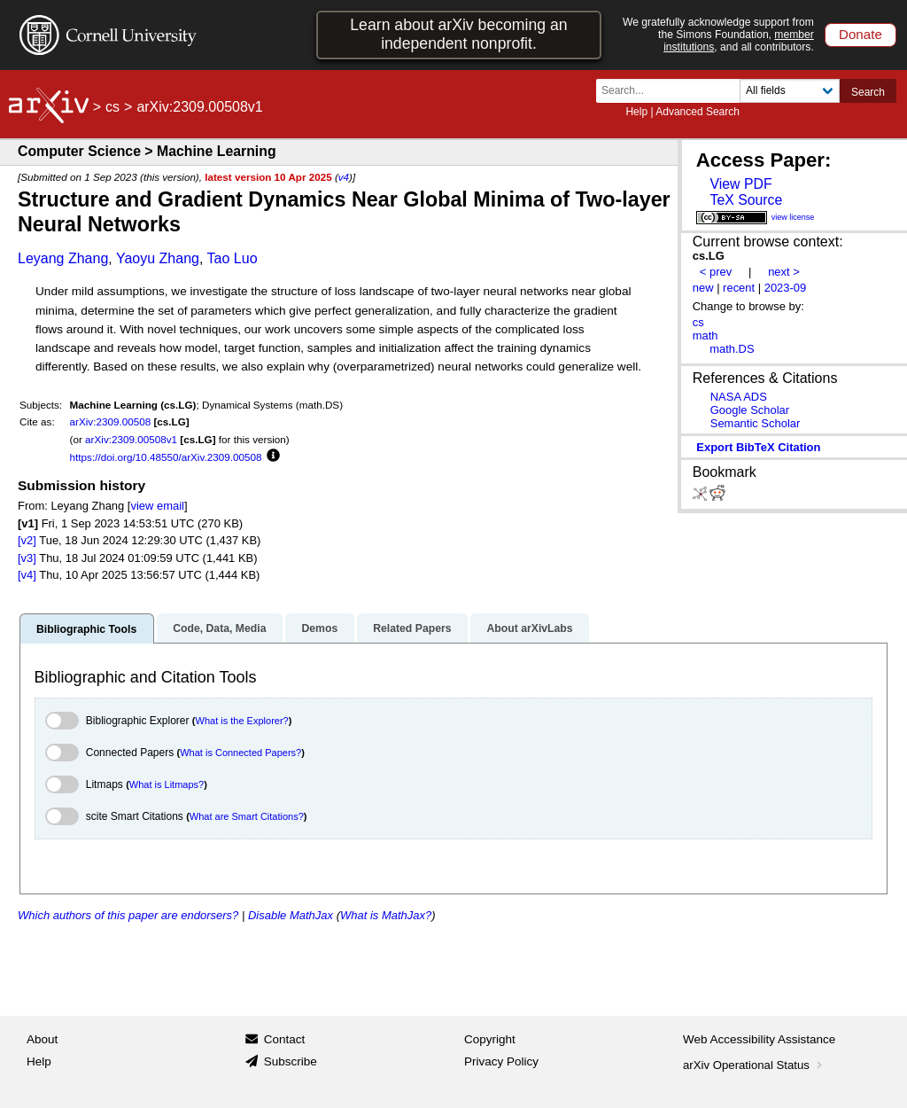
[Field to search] (790, 91)
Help (636, 111)
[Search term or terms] (673, 91)
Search (868, 92)
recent (739, 287)
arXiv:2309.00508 (110, 421)
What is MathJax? (385, 915)
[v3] (27, 558)
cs (112, 106)
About (42, 1039)
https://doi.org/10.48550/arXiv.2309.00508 (166, 457)
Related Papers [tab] (412, 628)
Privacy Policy (501, 1061)
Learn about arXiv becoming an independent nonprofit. (458, 34)
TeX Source (745, 199)
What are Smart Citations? (247, 816)
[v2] (27, 540)
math (705, 335)
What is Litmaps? (166, 784)
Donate (860, 34)
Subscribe (290, 1061)
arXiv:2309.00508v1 (131, 439)
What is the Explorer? (242, 720)
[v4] (27, 574)
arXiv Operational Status (754, 1065)
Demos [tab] (319, 628)
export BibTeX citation (758, 447)
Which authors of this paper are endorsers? (128, 915)
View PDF (740, 183)
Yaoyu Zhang (157, 258)
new (703, 287)
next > (784, 271)
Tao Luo (232, 258)
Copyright (490, 1039)
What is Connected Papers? (240, 752)
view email (156, 505)
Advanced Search (697, 111)
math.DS (731, 348)
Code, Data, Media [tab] (219, 628)
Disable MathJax (290, 915)
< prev (716, 271)
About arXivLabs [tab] (529, 628)
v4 (343, 177)
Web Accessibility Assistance (759, 1039)
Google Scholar (749, 410)
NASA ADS (738, 396)
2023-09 (785, 287)
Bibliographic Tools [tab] (86, 629)
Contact (285, 1039)
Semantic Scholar (755, 423)
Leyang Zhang (63, 258)
